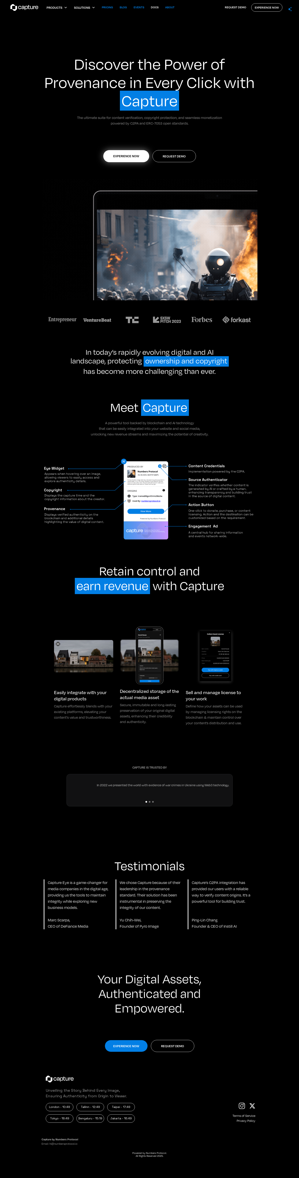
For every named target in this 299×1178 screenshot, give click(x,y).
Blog (123, 7)
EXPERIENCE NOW (267, 7)
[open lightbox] (149, 239)
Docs (155, 7)
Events (139, 7)
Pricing (107, 7)
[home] (23, 7)
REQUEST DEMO (235, 7)
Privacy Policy (246, 1121)
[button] (57, 7)
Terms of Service (244, 1116)
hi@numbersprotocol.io (63, 1144)
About (170, 7)
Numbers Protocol (156, 1153)
